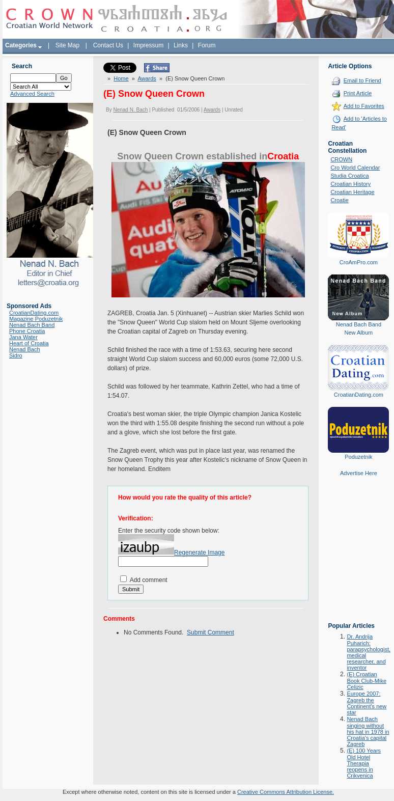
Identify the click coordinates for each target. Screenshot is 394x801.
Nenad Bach (24, 349)
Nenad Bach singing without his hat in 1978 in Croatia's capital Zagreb (368, 731)
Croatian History (350, 184)
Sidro (15, 355)
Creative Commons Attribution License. (285, 792)
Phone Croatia (27, 331)
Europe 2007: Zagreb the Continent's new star (366, 702)
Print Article (358, 93)
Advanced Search (32, 94)
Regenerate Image (199, 552)
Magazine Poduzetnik (36, 319)
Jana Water (23, 337)
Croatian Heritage (352, 192)
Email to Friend (362, 80)
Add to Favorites (364, 106)
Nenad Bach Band (31, 325)
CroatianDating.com (34, 313)
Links (181, 45)
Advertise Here (358, 473)
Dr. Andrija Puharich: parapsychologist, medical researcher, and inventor (368, 652)
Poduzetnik (358, 457)
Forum (207, 45)
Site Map (67, 45)
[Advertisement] (358, 556)
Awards (146, 78)
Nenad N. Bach (130, 110)
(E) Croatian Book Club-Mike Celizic (366, 680)
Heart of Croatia (29, 343)
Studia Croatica (349, 176)
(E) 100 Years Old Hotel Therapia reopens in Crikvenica (364, 763)
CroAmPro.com (359, 262)
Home (121, 78)
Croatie (339, 200)
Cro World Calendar (355, 167)
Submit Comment (210, 632)
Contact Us (108, 45)
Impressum (148, 45)
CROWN (341, 159)
